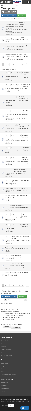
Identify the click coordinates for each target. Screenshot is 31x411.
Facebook (27, 401)
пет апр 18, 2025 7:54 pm (19, 267)
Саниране (20, 5)
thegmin (24, 181)
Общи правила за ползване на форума (17, 45)
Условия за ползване (6, 401)
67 (20, 72)
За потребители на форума (8, 374)
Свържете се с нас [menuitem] (6, 349)
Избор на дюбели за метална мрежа (16, 272)
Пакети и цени (5, 388)
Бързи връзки (16, 327)
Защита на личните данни (18, 401)
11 (18, 84)
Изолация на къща (15, 255)
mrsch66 (18, 199)
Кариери (3, 343)
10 (16, 84)
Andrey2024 (19, 104)
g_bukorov (18, 29)
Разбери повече (9, 319)
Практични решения (18, 49)
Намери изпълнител (6, 369)
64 (11, 72)
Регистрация (4, 382)
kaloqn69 (18, 140)
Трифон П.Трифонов (21, 217)
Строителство (12, 5)
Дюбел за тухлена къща (12, 247)
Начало (3, 5)
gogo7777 (18, 240)
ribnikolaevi (18, 163)
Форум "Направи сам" (7, 355)
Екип (2, 352)
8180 (17, 150)
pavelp (17, 90)
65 (14, 72)
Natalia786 (18, 173)
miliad (17, 248)
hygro (17, 39)
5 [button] (13, 64)
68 (22, 72)
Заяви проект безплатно (12, 317)
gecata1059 (18, 190)
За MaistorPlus (5, 341)
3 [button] (8, 64)
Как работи (4, 366)
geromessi (18, 230)
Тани (17, 46)
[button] (27, 64)
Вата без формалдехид (17, 205)
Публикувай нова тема (9, 15)
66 (17, 72)
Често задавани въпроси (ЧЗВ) (14, 38)
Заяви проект (4, 363)
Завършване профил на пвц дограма (16, 188)
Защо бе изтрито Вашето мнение (15, 54)
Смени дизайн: (4, 405)
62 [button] (19, 64)
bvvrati (17, 128)
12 (21, 84)
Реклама (3, 346)
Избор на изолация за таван (20, 180)
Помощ (3, 371)
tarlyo (17, 77)
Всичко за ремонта (17, 32)
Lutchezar (18, 118)
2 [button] (5, 64)
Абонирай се (21, 15)
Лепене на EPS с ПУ (16, 264)
